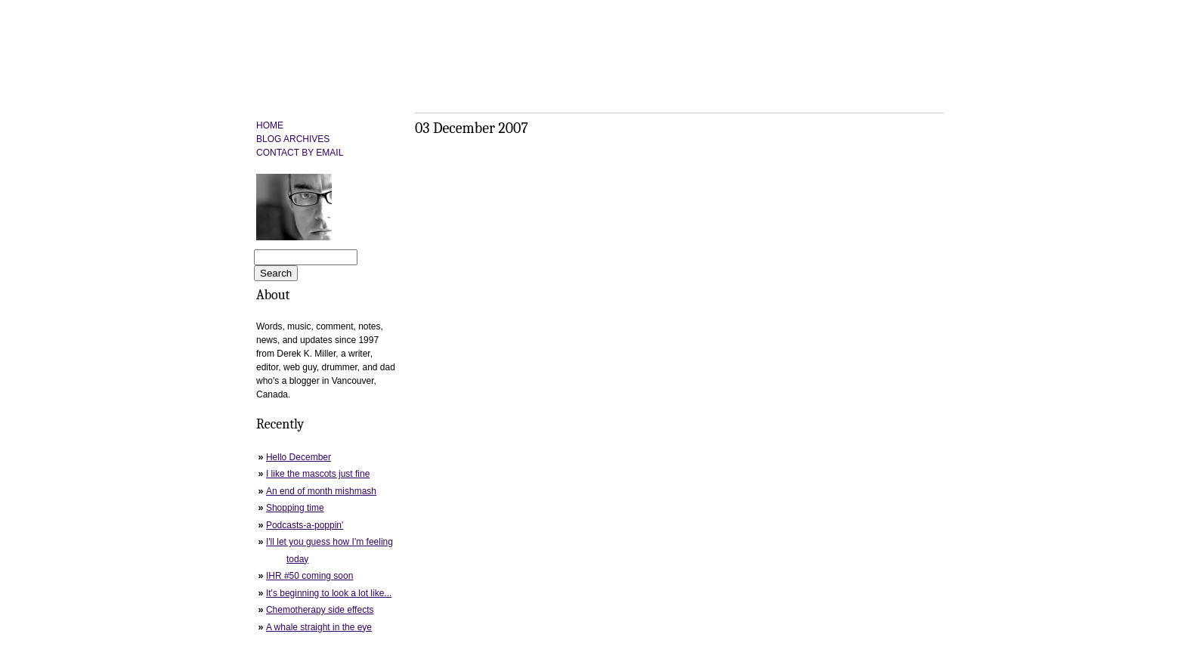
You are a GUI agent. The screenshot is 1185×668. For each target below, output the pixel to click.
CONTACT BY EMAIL (299, 152)
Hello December (298, 457)
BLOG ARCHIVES (293, 139)
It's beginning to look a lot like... (328, 593)
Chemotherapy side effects (320, 610)
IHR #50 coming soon (309, 576)
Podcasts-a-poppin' (304, 525)
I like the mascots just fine (318, 474)
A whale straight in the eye (319, 627)
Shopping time (295, 508)
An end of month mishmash (321, 491)
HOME (269, 125)
